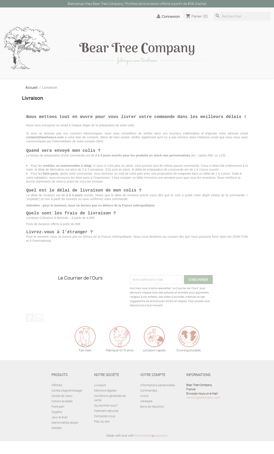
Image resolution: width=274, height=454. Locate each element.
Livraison (100, 398)
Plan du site (101, 434)
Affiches (56, 398)
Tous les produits (26, 76)
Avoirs (144, 408)
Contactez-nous (104, 429)
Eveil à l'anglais (71, 85)
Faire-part (57, 419)
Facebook (30, 330)
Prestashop (143, 448)
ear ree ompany (137, 48)
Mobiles (56, 440)
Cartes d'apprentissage (66, 403)
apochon (162, 448)
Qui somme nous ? (106, 418)
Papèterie (139, 76)
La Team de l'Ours (116, 85)
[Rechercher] (242, 16)
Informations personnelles (157, 398)
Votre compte (152, 388)
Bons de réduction (152, 419)
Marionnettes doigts (64, 435)
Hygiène (56, 424)
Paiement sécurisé (106, 423)
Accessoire (173, 76)
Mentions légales (105, 403)
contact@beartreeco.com (203, 410)
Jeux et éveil (105, 76)
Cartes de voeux (62, 408)
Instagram (39, 330)
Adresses (146, 414)
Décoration (68, 76)
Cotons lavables (62, 414)
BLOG (151, 85)
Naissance (208, 76)
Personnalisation (26, 85)
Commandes (148, 403)
